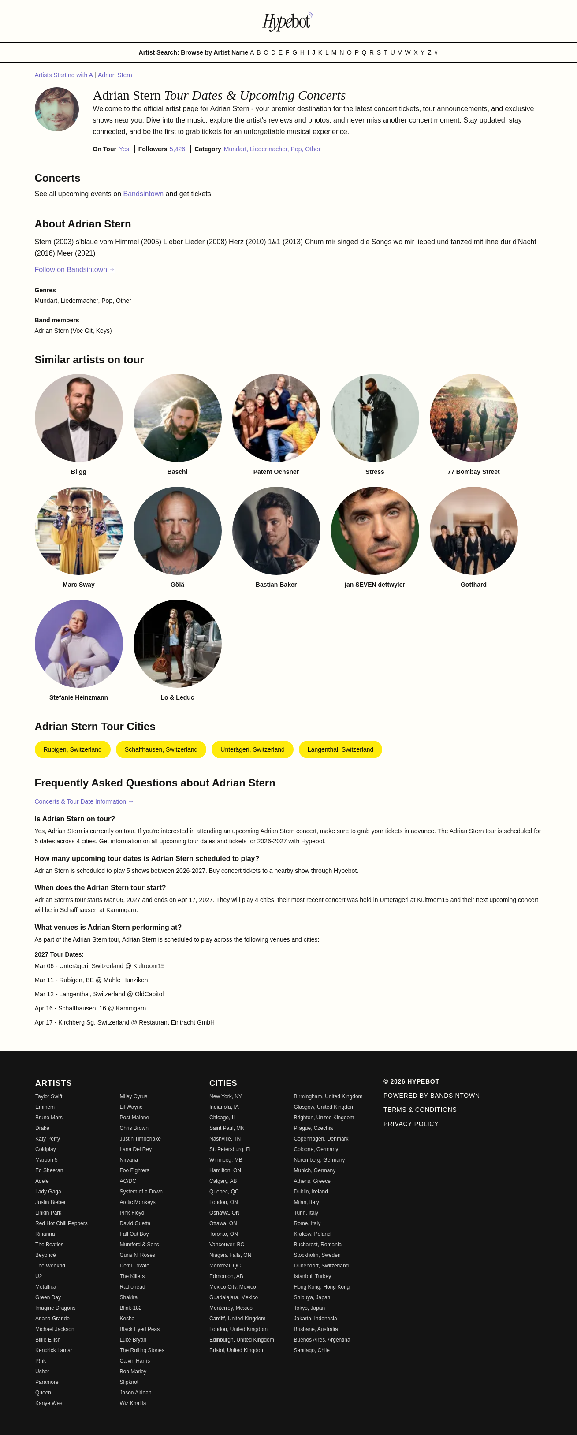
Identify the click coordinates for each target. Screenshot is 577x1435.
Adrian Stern (115, 74)
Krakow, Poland (312, 1234)
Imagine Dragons (55, 1308)
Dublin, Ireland (311, 1192)
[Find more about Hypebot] (289, 21)
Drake (42, 1128)
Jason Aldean (136, 1393)
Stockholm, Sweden (317, 1255)
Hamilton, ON (225, 1170)
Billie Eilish (47, 1340)
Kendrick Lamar (53, 1350)
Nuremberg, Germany (319, 1160)
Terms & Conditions (420, 1109)
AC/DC (128, 1181)
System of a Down (141, 1192)
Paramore (47, 1382)
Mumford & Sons (139, 1244)
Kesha (127, 1319)
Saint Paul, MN (227, 1128)
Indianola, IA (224, 1107)
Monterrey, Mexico (231, 1308)
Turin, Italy (306, 1213)
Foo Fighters (134, 1170)
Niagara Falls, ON (230, 1255)
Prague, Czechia (313, 1128)
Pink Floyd (132, 1213)
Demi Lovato (134, 1266)
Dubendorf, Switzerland (321, 1266)
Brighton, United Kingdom (324, 1117)
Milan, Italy (306, 1202)
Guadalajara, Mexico (233, 1297)
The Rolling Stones (142, 1350)
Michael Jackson (54, 1329)
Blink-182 (131, 1308)
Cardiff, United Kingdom (237, 1319)
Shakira (129, 1297)
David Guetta (135, 1223)
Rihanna (45, 1234)
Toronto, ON (223, 1234)
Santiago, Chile (312, 1350)
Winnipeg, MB (225, 1160)
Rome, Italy (307, 1223)
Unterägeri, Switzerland (252, 749)
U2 (38, 1276)
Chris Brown (134, 1128)
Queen (43, 1393)
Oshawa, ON (224, 1213)
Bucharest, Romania (318, 1244)
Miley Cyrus (134, 1096)
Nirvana (129, 1160)
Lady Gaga (48, 1192)
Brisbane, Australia (316, 1329)
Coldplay (45, 1149)
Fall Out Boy (134, 1234)
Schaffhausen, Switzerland (161, 749)
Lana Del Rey (136, 1149)
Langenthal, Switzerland (340, 749)
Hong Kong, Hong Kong (322, 1287)
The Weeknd (50, 1266)
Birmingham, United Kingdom (328, 1096)
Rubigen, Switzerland (73, 749)
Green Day (48, 1297)
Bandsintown (144, 194)
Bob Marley (133, 1371)
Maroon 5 (46, 1160)
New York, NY (225, 1096)
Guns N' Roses (137, 1255)
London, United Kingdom (238, 1329)
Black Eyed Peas (140, 1329)
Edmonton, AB (226, 1276)
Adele (42, 1181)
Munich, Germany (315, 1170)
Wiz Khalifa (133, 1403)
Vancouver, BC (226, 1244)
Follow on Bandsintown (75, 269)
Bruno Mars (49, 1117)
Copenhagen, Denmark (321, 1139)
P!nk (40, 1361)
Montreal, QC (225, 1266)
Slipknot (129, 1382)
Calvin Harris (135, 1361)
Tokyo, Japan (309, 1308)
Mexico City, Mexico (232, 1287)
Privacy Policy (411, 1123)
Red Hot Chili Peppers (61, 1223)
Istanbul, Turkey (312, 1276)
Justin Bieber (50, 1202)
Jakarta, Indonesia (315, 1319)
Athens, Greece (312, 1181)
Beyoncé (45, 1255)
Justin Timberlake (140, 1139)
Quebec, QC (224, 1192)
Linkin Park (48, 1213)
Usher (42, 1371)
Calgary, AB (223, 1181)
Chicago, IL (222, 1117)
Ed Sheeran (49, 1170)
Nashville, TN (225, 1139)
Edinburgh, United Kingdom (241, 1340)
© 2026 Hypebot (411, 1081)
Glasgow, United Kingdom (324, 1107)
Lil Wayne (131, 1107)
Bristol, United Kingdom (236, 1350)
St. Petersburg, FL (230, 1149)
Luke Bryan (133, 1340)
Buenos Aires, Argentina (322, 1340)
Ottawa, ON (223, 1223)
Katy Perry (47, 1139)
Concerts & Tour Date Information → (84, 801)
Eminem (45, 1107)
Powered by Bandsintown (431, 1095)
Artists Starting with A (64, 74)
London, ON (223, 1202)
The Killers (132, 1276)
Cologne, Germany (316, 1149)
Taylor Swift (48, 1096)
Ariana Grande (52, 1319)
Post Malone (134, 1117)
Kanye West (49, 1403)
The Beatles (49, 1244)
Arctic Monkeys (138, 1202)
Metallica (45, 1287)
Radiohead (132, 1287)
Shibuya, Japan (312, 1297)
